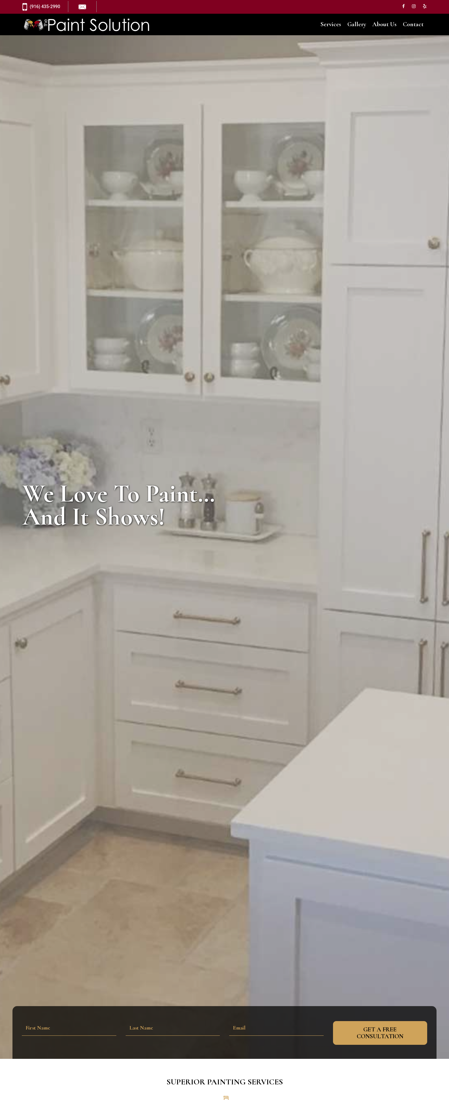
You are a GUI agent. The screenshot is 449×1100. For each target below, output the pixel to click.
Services (331, 25)
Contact (413, 25)
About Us (384, 25)
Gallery (356, 25)
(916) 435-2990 (41, 7)
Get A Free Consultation (380, 1033)
